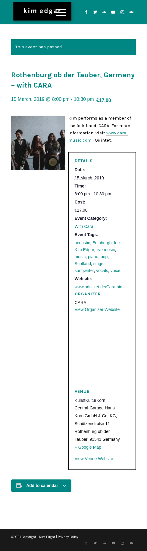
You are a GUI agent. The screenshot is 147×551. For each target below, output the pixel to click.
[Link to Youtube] (113, 12)
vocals (102, 270)
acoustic (82, 242)
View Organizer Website (97, 309)
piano (93, 256)
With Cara (84, 226)
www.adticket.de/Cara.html (100, 286)
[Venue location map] (102, 350)
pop (104, 256)
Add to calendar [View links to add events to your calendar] (42, 485)
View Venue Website (94, 458)
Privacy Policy (68, 537)
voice (115, 270)
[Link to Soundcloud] (104, 12)
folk (117, 242)
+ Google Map (88, 447)
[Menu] (58, 12)
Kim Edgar (84, 249)
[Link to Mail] (131, 12)
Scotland (83, 263)
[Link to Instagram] (122, 12)
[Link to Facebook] (86, 12)
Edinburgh (102, 242)
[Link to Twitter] (95, 12)
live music (105, 249)
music (80, 256)
